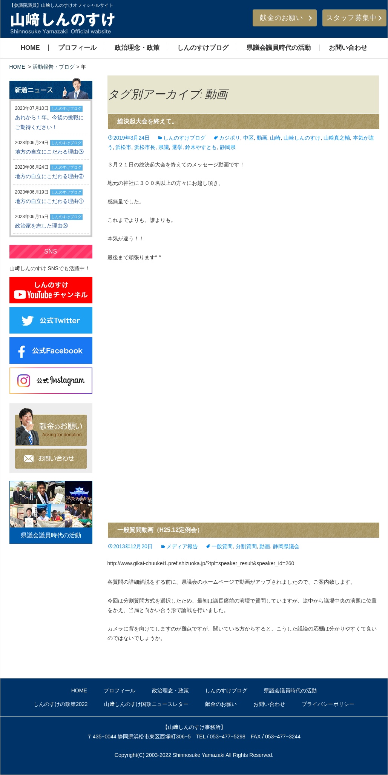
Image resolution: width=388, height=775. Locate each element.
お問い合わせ (348, 48)
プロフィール (77, 48)
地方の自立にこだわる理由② (49, 176)
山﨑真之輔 (337, 138)
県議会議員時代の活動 (279, 48)
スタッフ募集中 (351, 18)
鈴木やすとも (201, 147)
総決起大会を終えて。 (147, 121)
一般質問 (222, 546)
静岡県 (228, 147)
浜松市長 (144, 147)
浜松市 (123, 147)
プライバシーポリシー (328, 704)
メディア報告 (182, 546)
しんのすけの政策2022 (60, 704)
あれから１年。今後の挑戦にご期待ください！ (49, 122)
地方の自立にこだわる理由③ (49, 152)
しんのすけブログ (203, 48)
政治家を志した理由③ (41, 226)
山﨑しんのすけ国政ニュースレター (146, 704)
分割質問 (246, 546)
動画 (262, 138)
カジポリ (229, 138)
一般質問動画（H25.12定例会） (160, 530)
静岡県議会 (286, 546)
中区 (248, 138)
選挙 (177, 147)
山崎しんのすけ (302, 138)
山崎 (275, 138)
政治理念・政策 (137, 48)
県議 (163, 147)
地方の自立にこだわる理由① (49, 201)
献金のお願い (281, 18)
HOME (30, 48)
